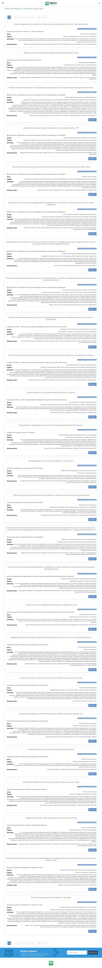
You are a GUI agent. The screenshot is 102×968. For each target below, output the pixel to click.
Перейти (92, 119)
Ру (99, 3)
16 (39, 17)
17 (43, 17)
